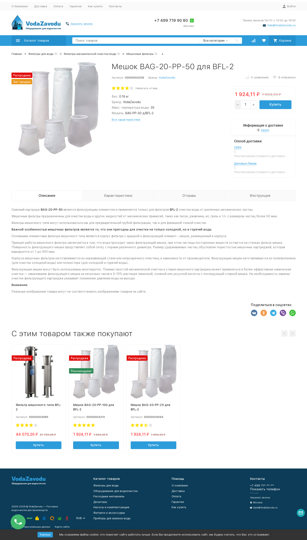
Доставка (40, 6)
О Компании (20, 6)
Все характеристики (126, 119)
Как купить (95, 6)
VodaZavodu (167, 77)
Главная (17, 53)
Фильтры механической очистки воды (90, 53)
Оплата (58, 6)
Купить (275, 104)
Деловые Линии (245, 163)
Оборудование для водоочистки (115, 491)
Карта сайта (62, 526)
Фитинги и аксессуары (109, 512)
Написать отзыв (146, 88)
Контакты (115, 6)
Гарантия (76, 6)
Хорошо (45, 534)
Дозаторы (100, 502)
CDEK (238, 147)
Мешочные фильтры (140, 53)
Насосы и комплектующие (111, 507)
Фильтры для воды (41, 53)
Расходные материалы (108, 496)
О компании (180, 485)
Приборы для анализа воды (111, 518)
